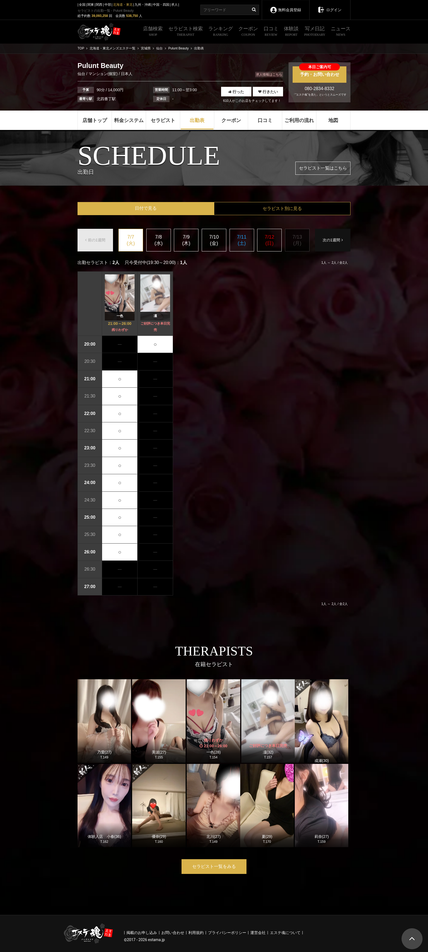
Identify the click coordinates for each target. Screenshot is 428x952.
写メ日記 (314, 32)
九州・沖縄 (143, 5)
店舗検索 (153, 32)
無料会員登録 (285, 6)
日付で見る (146, 208)
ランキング (220, 32)
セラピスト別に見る (282, 208)
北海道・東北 (123, 5)
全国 (82, 5)
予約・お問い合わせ (319, 71)
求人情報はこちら (269, 74)
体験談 (291, 32)
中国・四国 (161, 5)
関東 (90, 5)
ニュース (340, 32)
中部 (108, 5)
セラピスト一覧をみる (214, 866)
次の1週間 (333, 240)
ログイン (329, 6)
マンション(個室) (103, 74)
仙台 (82, 74)
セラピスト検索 (185, 32)
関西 (99, 5)
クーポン (248, 32)
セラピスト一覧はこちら (323, 168)
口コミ (271, 32)
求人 (174, 5)
